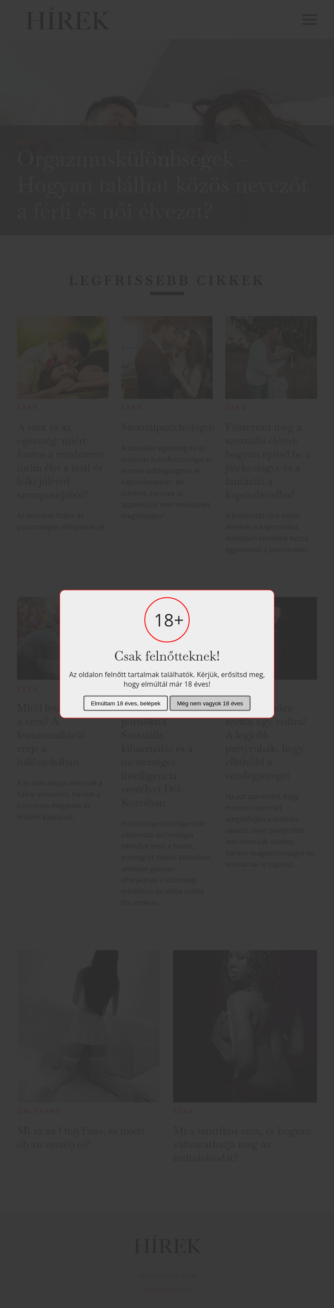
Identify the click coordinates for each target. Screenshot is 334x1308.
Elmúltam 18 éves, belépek (125, 703)
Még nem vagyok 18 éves (210, 703)
